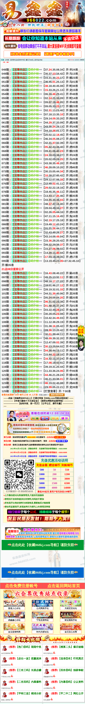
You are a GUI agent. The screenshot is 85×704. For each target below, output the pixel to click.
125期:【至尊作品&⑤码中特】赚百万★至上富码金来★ (23, 60)
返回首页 (77, 59)
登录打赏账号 (62, 441)
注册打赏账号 (60, 437)
